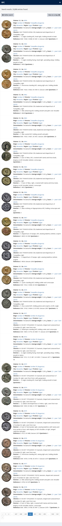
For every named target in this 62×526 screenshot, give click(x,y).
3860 (25, 44)
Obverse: (16, 32)
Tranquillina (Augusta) (37, 23)
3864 (25, 141)
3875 (25, 411)
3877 (25, 464)
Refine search (7, 15)
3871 (25, 313)
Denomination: (18, 28)
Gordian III (20, 23)
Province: (35, 25)
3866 (25, 192)
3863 (25, 118)
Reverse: (16, 36)
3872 (25, 337)
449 (25, 514)
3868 (25, 241)
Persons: (27, 23)
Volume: (15, 20)
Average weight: (37, 28)
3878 (25, 487)
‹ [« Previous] (2, 514)
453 (44, 514)
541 (57, 514)
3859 (25, 20)
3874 (25, 387)
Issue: (49, 28)
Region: (26, 25)
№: (23, 20)
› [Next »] (2, 517)
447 (16, 514)
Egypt (30, 25)
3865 (25, 167)
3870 (25, 290)
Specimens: (52, 39)
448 (21, 514)
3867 (25, 218)
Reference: (16, 39)
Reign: (15, 23)
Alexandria (19, 25)
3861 (25, 69)
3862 (25, 95)
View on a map (54, 15)
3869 (25, 266)
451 (35, 514)
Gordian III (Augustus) (37, 316)
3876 (25, 438)
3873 (25, 364)
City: (14, 25)
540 (53, 514)
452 (40, 514)
